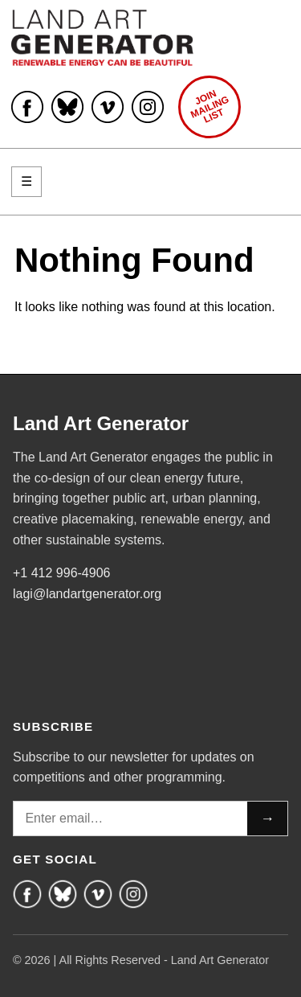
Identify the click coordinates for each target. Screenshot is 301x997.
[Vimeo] (97, 894)
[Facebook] (27, 894)
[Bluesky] (62, 894)
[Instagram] (133, 894)
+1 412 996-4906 (61, 573)
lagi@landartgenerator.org (87, 594)
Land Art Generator (101, 423)
